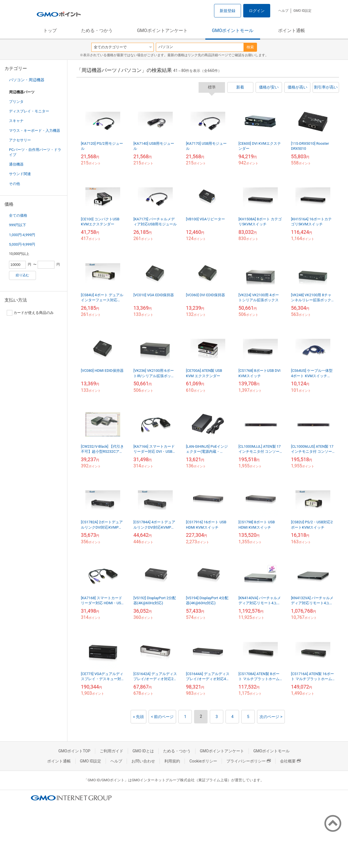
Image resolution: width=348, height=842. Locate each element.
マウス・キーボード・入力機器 (34, 130)
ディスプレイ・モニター (29, 111)
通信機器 (16, 164)
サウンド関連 (20, 174)
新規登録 (227, 10)
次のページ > (271, 716)
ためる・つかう (97, 30)
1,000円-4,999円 (22, 235)
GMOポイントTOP (74, 751)
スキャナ (16, 121)
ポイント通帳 (291, 30)
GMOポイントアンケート (162, 30)
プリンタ (16, 101)
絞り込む (22, 275)
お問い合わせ (143, 761)
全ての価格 (18, 215)
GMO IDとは (143, 751)
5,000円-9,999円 (22, 244)
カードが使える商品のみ (30, 313)
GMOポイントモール (233, 30)
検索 (250, 47)
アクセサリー (20, 140)
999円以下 (17, 225)
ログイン (257, 10)
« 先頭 (138, 716)
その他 (14, 184)
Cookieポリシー (203, 761)
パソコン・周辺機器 (26, 80)
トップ (50, 30)
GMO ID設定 (302, 11)
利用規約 (172, 761)
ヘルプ (283, 11)
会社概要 (290, 761)
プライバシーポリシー (248, 761)
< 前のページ (162, 716)
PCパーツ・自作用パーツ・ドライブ (35, 152)
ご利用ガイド (111, 751)
